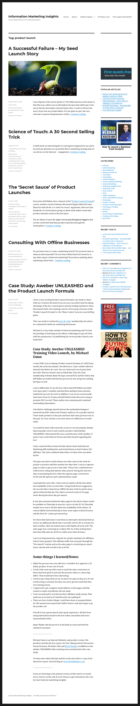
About (74, 17)
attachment (12, 154)
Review (105, 212)
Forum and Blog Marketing (112, 182)
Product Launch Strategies (112, 205)
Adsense (106, 166)
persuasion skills (14, 216)
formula (11, 108)
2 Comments (13, 226)
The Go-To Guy (108, 268)
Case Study (12, 105)
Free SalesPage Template (112, 110)
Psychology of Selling (110, 207)
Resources (106, 209)
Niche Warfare (71, 646)
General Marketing (15, 256)
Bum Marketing (108, 170)
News (104, 193)
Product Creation (109, 202)
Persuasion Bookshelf (122, 17)
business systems (14, 259)
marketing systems (15, 264)
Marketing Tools (109, 189)
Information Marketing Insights (33, 16)
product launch (13, 110)
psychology (18, 168)
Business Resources (15, 254)
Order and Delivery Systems (113, 198)
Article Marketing (109, 168)
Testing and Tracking (110, 216)
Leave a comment (14, 115)
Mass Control (21, 214)
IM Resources (104, 17)
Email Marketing (109, 179)
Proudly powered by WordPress (45, 696)
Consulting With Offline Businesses (48, 242)
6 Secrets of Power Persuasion (113, 99)
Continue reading (78, 114)
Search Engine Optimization (113, 214)
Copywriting (12, 149)
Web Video (106, 218)
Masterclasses (86, 17)
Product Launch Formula (83, 201)
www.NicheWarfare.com (74, 661)
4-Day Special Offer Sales (112, 253)
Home (66, 17)
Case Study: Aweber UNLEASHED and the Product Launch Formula (50, 288)
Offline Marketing (109, 195)
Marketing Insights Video (112, 186)
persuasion (12, 165)
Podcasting (107, 200)
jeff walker (18, 108)
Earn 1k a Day (65, 321)
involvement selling (18, 163)
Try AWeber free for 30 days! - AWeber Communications (116, 73)
